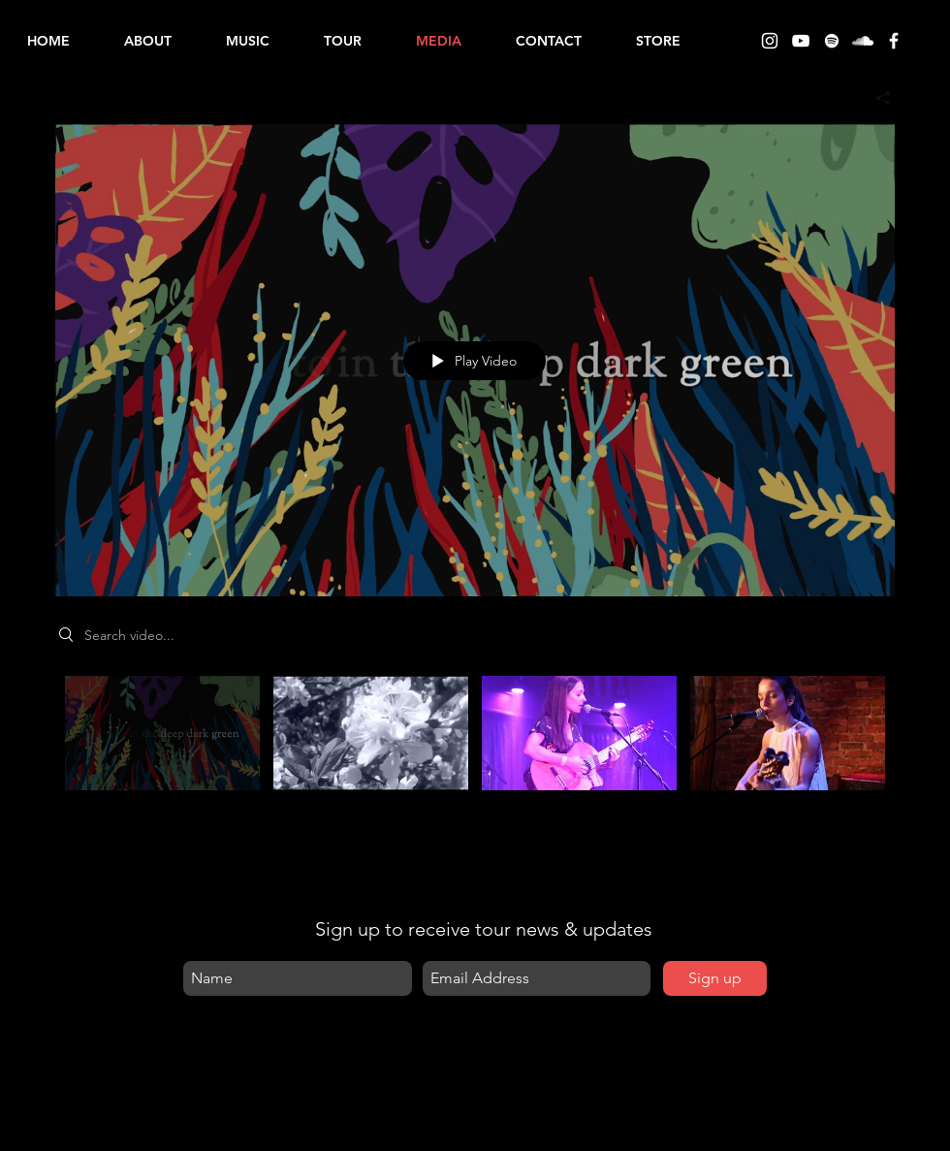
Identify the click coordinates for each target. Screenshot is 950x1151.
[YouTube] (800, 40)
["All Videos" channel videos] (475, 756)
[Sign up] (715, 978)
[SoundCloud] (862, 40)
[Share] (876, 98)
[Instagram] (769, 40)
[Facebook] (893, 40)
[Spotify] (831, 40)
